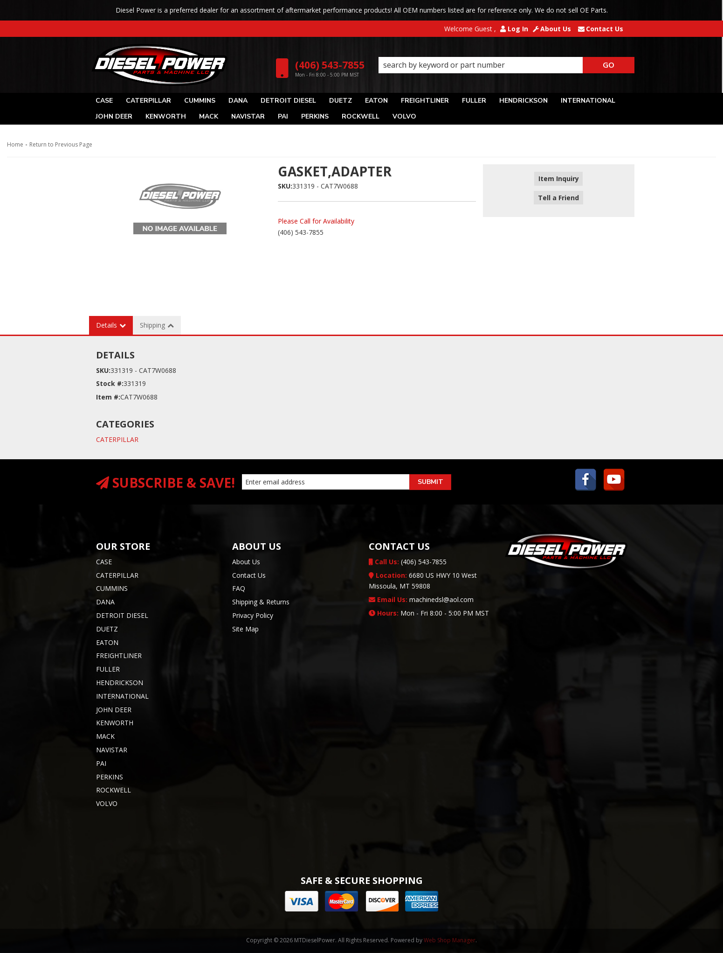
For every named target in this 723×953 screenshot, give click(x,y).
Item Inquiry (559, 179)
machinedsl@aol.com (421, 599)
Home (15, 144)
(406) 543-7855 (408, 561)
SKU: (285, 186)
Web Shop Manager (449, 940)
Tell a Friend (558, 192)
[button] (506, 65)
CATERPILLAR (117, 439)
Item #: (108, 396)
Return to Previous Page (60, 144)
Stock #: (110, 383)
